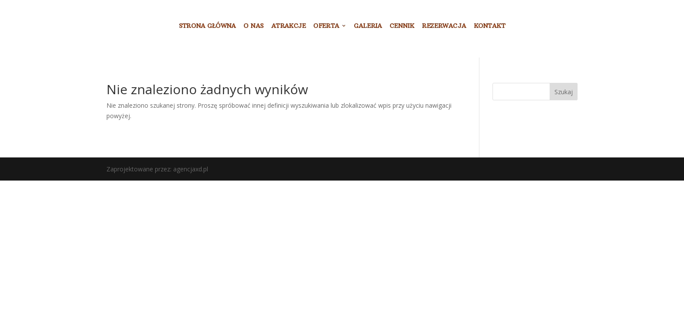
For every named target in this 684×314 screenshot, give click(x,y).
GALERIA (368, 26)
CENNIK (402, 26)
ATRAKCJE (288, 26)
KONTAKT (490, 26)
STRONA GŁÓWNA (207, 26)
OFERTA (326, 26)
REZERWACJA (444, 26)
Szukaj (563, 92)
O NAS (253, 26)
